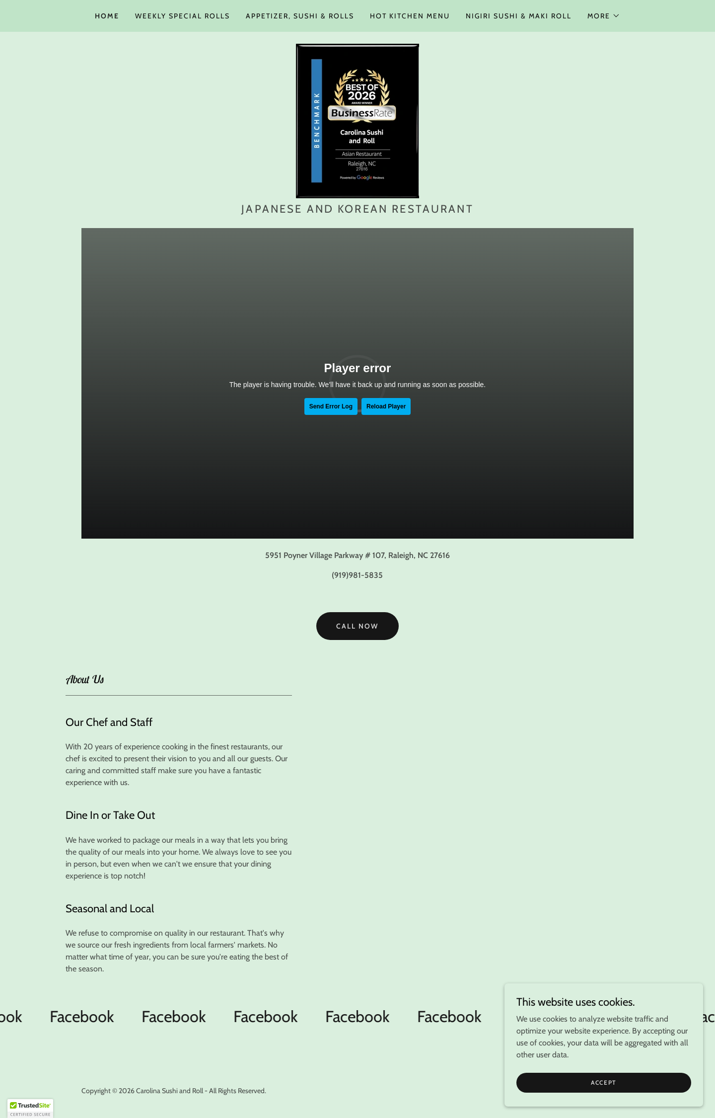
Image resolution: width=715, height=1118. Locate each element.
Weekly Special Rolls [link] (182, 15)
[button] (603, 16)
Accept (604, 1082)
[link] (357, 120)
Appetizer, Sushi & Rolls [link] (300, 15)
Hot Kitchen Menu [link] (410, 15)
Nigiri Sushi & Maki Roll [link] (519, 15)
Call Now (357, 626)
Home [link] (107, 15)
